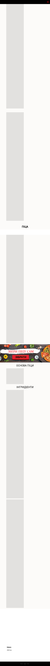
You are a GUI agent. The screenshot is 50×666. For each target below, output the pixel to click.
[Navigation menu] (48, 2)
